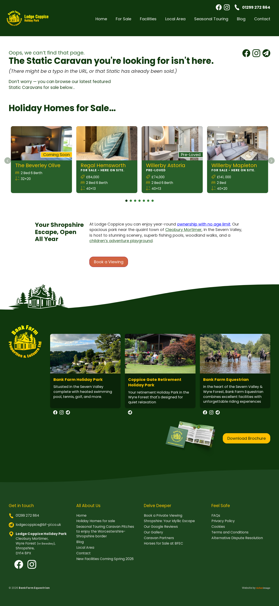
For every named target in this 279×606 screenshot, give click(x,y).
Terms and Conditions (229, 535)
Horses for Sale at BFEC (163, 546)
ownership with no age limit (203, 227)
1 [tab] (126, 204)
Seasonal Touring (211, 21)
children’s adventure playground (121, 244)
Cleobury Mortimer (183, 233)
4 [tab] (139, 204)
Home (101, 21)
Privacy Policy (223, 524)
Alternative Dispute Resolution (237, 541)
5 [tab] (144, 204)
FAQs (215, 518)
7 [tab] (152, 204)
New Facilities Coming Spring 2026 (105, 562)
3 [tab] (135, 204)
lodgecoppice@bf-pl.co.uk (38, 527)
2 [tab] (131, 204)
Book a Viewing (108, 265)
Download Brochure (246, 441)
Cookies (218, 530)
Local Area (175, 21)
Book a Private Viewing (163, 518)
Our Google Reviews (161, 530)
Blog (241, 21)
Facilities (148, 21)
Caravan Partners (159, 541)
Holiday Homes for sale (95, 524)
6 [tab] (148, 204)
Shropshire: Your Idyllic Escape (169, 524)
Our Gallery (153, 535)
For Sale (123, 21)
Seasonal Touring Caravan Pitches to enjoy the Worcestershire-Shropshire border (105, 535)
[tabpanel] (41, 163)
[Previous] (7, 164)
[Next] (271, 164)
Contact (262, 21)
